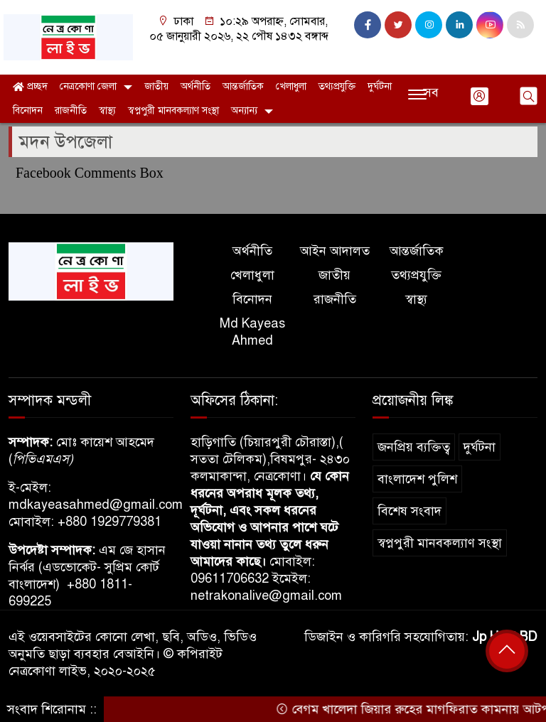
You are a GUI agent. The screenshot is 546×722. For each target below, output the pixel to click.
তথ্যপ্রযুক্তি (336, 86)
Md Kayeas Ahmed (252, 332)
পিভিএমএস (41, 459)
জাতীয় (156, 86)
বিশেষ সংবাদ (409, 511)
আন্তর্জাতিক (243, 86)
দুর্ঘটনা (380, 86)
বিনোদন (28, 110)
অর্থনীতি (195, 86)
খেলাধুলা (291, 86)
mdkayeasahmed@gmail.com (96, 504)
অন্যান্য (244, 110)
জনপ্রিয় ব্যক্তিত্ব (414, 447)
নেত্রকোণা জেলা (88, 86)
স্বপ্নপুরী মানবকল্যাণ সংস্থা (173, 110)
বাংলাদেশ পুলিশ (417, 479)
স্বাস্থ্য (107, 110)
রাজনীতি (71, 110)
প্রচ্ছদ (30, 86)
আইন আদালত (335, 251)
